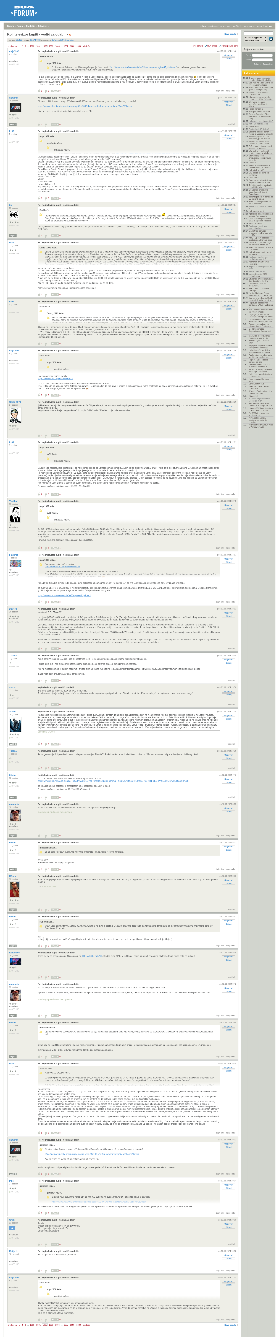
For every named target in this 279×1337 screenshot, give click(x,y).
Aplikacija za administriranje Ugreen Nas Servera (261, 215)
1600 (32, 46)
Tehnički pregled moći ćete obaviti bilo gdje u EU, (260, 186)
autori (259, 26)
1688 (72, 46)
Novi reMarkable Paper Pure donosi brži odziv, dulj (260, 294)
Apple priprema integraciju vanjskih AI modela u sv (260, 356)
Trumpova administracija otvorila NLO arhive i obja (260, 79)
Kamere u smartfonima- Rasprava (259, 263)
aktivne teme (225, 26)
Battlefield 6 (254, 126)
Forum (20, 26)
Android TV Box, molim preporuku (259, 387)
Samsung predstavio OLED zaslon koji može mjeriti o (261, 299)
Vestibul (13, 501)
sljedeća (86, 46)
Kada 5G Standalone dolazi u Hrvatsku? (261, 248)
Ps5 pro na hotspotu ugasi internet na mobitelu (260, 147)
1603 (51, 46)
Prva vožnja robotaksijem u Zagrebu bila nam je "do (260, 181)
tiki (11, 205)
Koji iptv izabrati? (256, 170)
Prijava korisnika (254, 49)
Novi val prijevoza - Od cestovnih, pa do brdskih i (260, 137)
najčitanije (237, 26)
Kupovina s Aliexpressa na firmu (260, 267)
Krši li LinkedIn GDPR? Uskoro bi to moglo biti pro (260, 404)
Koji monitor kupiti (256, 211)
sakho (12, 687)
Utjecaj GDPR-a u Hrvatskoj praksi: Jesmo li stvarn (261, 409)
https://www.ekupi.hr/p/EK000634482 (55, 378)
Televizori (42, 26)
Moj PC (13, 124)
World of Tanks (255, 223)
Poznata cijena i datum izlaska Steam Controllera (260, 325)
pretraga (268, 26)
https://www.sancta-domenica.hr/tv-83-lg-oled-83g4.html (64, 595)
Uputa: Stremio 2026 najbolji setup (258, 275)
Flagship (14, 555)
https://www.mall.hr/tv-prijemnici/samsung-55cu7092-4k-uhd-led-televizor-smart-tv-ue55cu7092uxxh (85, 106)
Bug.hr (10, 26)
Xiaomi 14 (253, 396)
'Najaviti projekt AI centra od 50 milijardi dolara (261, 198)
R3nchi (13, 876)
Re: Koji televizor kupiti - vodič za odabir (58, 51)
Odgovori (228, 55)
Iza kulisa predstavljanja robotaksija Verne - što (259, 337)
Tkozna (13, 655)
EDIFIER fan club (256, 384)
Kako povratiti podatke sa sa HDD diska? (260, 202)
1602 (45, 46)
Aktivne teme (251, 73)
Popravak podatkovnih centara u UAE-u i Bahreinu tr (261, 305)
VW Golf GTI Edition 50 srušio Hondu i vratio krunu (260, 152)
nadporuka (230, 91)
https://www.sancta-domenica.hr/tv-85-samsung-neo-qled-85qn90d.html (142, 67)
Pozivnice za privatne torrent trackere (258, 227)
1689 (78, 46)
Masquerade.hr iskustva (259, 111)
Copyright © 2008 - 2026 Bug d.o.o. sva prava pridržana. (139, 1336)
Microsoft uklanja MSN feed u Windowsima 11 (261, 426)
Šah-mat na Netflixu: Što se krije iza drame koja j (261, 84)
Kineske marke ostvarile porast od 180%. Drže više (260, 98)
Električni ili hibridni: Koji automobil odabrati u (259, 366)
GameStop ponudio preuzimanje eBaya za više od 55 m (260, 233)
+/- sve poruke (197, 46)
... (28, 46)
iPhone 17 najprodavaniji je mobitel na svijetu (260, 392)
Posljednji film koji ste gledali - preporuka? (258, 258)
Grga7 (12, 1220)
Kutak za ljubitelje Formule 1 (260, 207)
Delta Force (254, 178)
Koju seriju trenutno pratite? (261, 121)
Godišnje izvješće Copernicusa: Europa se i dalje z (260, 331)
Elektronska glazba (257, 271)
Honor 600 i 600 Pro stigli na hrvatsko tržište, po (260, 244)
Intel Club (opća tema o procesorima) (259, 93)
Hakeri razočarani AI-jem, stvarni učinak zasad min (260, 351)
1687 (66, 46)
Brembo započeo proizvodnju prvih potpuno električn (260, 158)
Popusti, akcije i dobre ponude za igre (258, 361)
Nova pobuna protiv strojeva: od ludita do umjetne (258, 420)
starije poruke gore (230, 46)
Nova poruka (230, 34)
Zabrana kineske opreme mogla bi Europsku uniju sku (261, 133)
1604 (57, 46)
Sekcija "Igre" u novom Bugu (259, 342)
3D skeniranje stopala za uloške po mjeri (259, 400)
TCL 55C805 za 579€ (92, 956)
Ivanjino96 (14, 952)
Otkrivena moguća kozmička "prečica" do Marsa (258, 104)
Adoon (13, 711)
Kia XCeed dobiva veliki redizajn (259, 289)
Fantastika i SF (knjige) (259, 129)
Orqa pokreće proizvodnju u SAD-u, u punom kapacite (261, 220)
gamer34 (14, 98)
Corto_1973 (15, 402)
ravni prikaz (212, 46)
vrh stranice (269, 1332)
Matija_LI (14, 1251)
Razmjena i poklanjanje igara (259, 380)
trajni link (220, 91)
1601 (38, 46)
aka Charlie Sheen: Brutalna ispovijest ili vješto (261, 311)
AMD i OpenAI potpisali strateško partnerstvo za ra (260, 239)
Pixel (12, 242)
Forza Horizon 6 (256, 109)
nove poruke (249, 26)
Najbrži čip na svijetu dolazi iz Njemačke (261, 375)
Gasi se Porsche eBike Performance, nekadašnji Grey (260, 116)
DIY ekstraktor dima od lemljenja (259, 174)
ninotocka (14, 804)
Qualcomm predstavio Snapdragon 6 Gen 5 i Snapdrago (258, 192)
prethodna (12, 46)
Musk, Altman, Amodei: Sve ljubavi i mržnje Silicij (261, 88)
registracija (213, 26)
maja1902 (14, 51)
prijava (203, 26)
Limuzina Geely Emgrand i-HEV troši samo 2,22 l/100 (261, 320)
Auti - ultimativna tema (258, 124)
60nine (13, 775)
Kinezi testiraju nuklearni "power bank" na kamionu (260, 166)
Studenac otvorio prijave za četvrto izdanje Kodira (261, 280)
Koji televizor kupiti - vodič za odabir (56, 98)
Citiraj (228, 59)
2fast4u (13, 609)
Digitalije (30, 26)
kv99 (12, 131)
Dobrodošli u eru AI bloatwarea (257, 285)
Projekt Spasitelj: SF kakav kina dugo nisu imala (260, 370)
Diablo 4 (252, 163)
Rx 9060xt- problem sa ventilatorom (259, 414)
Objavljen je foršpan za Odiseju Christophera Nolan (261, 315)
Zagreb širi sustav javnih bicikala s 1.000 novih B (259, 142)
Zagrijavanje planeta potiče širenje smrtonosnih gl (260, 346)
